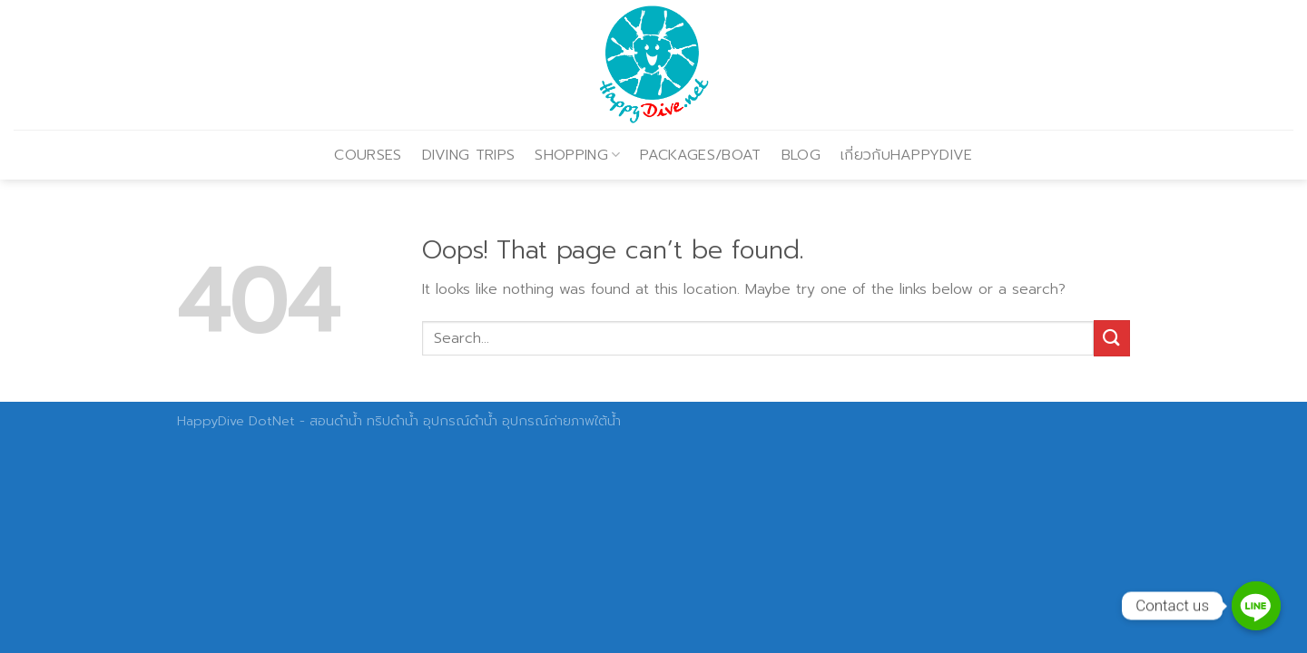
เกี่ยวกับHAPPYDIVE (906, 155)
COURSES (367, 155)
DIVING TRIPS (469, 155)
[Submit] (1112, 338)
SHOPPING (577, 155)
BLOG (801, 155)
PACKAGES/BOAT (700, 155)
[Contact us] (1256, 605)
